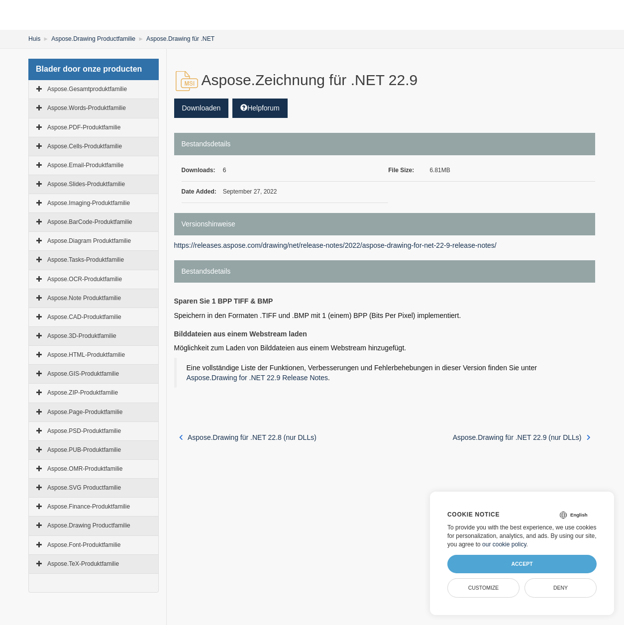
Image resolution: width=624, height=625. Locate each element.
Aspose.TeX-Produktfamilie (83, 563)
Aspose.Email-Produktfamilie (85, 165)
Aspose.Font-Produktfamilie (83, 544)
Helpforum (260, 108)
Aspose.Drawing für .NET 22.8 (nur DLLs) (247, 437)
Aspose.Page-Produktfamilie (84, 411)
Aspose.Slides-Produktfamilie (86, 184)
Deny (560, 588)
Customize (483, 588)
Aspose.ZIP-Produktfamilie (82, 392)
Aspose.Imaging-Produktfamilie (88, 203)
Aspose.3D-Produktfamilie (81, 335)
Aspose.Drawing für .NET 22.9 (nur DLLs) (521, 437)
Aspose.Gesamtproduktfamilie (87, 89)
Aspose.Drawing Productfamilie (92, 38)
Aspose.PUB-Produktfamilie (84, 449)
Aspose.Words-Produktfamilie (86, 107)
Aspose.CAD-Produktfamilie (84, 316)
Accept (521, 564)
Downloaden (201, 108)
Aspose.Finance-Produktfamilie (88, 506)
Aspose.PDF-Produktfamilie (83, 126)
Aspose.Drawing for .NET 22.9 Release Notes (257, 378)
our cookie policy (504, 544)
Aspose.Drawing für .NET (178, 38)
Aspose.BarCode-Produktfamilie (89, 221)
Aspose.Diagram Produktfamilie (89, 240)
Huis (34, 38)
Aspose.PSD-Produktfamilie (84, 430)
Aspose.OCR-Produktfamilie (84, 278)
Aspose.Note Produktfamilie (84, 298)
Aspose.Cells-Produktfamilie (84, 145)
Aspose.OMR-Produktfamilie (84, 468)
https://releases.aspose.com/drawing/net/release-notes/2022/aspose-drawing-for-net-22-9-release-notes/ (335, 245)
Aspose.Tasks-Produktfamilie (85, 259)
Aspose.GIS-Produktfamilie (83, 373)
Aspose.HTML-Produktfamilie (86, 354)
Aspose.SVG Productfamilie (84, 487)
